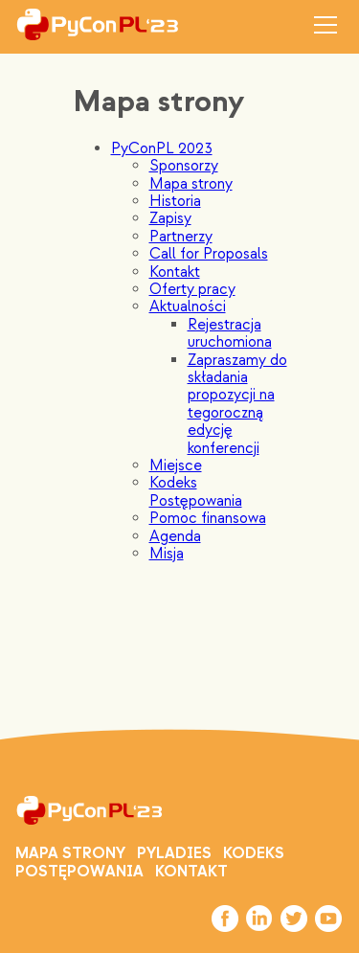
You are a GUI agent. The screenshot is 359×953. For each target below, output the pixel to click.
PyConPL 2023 (162, 148)
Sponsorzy (183, 165)
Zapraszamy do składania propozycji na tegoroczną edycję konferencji (237, 404)
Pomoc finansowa (207, 518)
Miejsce (175, 465)
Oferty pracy (192, 289)
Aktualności (187, 306)
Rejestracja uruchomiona (230, 333)
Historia (175, 201)
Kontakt (174, 272)
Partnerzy (181, 236)
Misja (166, 553)
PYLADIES (174, 853)
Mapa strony (191, 183)
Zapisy (170, 218)
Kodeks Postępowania (195, 491)
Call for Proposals (208, 253)
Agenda (175, 536)
